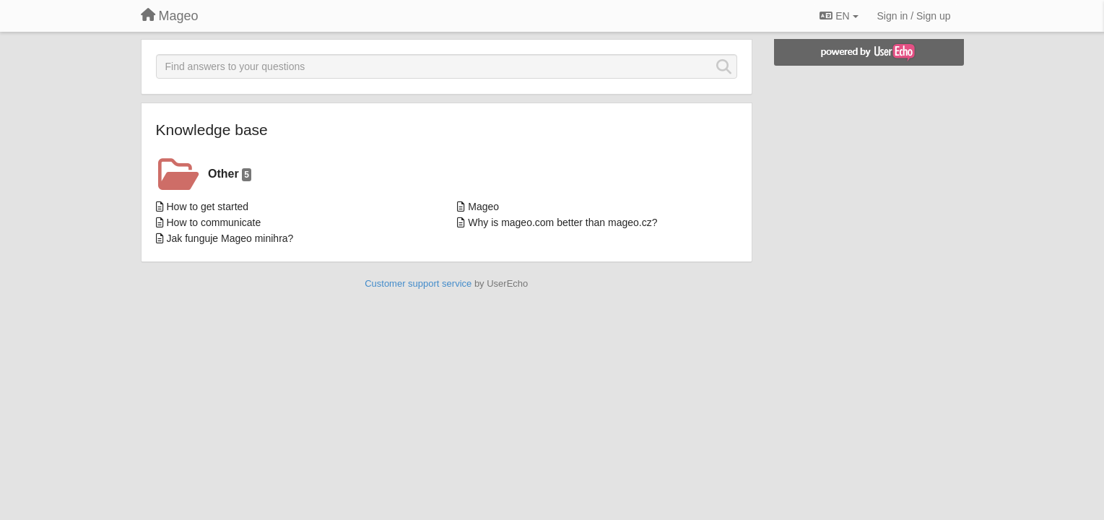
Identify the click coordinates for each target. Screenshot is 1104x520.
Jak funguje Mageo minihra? (230, 238)
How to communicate (214, 222)
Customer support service (418, 283)
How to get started (208, 206)
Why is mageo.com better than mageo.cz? (562, 222)
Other (229, 174)
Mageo (483, 206)
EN (839, 16)
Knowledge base (212, 129)
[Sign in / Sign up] (914, 16)
